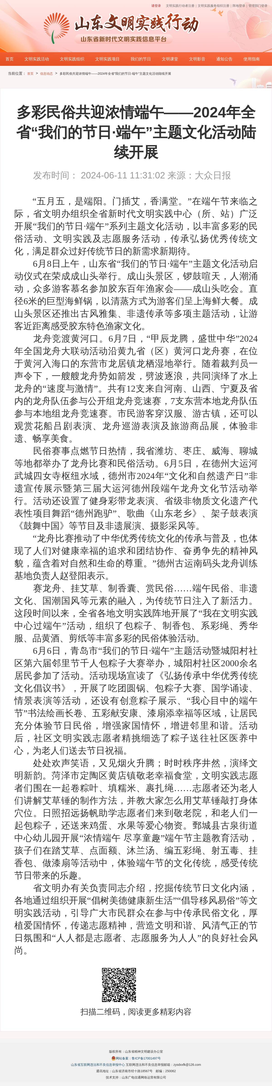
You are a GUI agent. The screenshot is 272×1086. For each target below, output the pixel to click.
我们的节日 (141, 59)
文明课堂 (170, 59)
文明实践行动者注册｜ (182, 5)
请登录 (156, 5)
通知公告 (224, 59)
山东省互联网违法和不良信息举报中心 (98, 1064)
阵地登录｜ (240, 5)
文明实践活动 (36, 59)
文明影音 (197, 59)
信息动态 (46, 73)
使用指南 (251, 59)
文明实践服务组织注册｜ (215, 5)
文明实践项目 (107, 59)
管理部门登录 (257, 5)
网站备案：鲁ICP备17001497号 (136, 1058)
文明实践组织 (72, 59)
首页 (9, 59)
